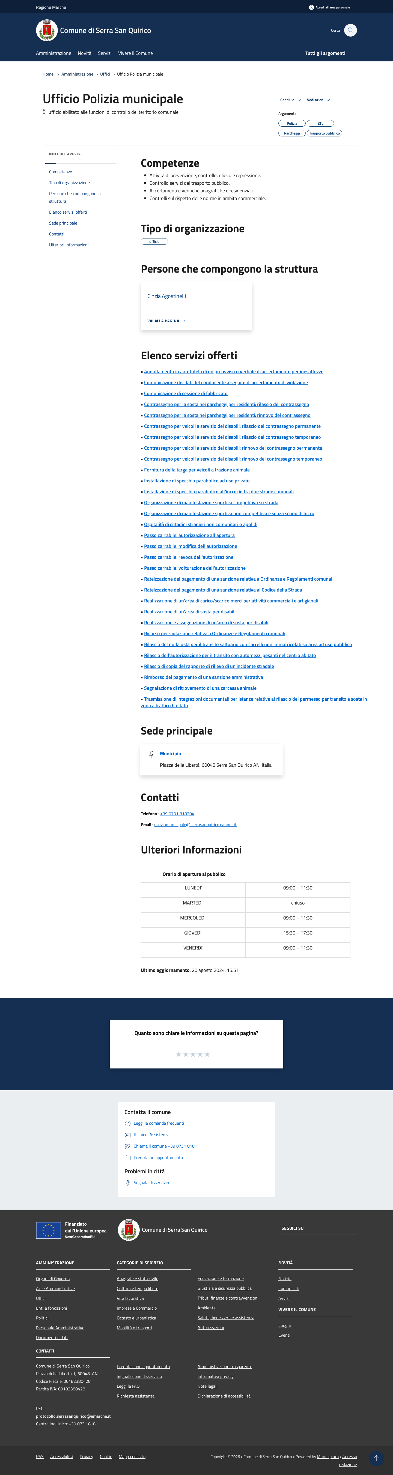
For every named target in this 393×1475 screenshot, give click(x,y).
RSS (40, 1456)
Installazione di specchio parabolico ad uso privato (197, 480)
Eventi (284, 1335)
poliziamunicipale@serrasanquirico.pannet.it (195, 824)
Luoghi (284, 1325)
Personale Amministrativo (60, 1327)
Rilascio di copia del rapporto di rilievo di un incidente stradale (209, 666)
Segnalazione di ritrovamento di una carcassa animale (200, 688)
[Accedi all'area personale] (329, 7)
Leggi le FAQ (128, 1386)
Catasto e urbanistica (136, 1318)
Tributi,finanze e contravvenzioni (228, 1298)
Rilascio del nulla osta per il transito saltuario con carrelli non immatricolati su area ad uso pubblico (248, 644)
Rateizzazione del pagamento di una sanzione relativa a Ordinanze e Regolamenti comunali (239, 579)
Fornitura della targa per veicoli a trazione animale (197, 469)
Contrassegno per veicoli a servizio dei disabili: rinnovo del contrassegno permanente (233, 448)
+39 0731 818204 (177, 813)
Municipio (170, 753)
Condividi (291, 100)
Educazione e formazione (221, 1278)
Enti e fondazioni (51, 1308)
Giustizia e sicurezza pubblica (225, 1288)
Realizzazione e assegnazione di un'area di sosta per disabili (206, 622)
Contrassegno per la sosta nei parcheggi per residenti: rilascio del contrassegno (226, 404)
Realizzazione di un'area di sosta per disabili (190, 611)
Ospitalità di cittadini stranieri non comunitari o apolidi (200, 524)
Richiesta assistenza (135, 1396)
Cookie (106, 1456)
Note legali (208, 1386)
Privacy (86, 1456)
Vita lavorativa (130, 1298)
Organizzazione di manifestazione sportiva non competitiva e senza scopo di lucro (229, 513)
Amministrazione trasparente (225, 1366)
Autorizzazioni (211, 1327)
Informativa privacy (216, 1376)
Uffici (105, 74)
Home (48, 74)
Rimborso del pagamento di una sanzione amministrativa (203, 677)
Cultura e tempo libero (137, 1288)
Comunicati (288, 1288)
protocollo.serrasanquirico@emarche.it (73, 1416)
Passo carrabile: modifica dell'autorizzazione (190, 546)
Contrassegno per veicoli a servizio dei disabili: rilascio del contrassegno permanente (232, 426)
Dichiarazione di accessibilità (224, 1396)
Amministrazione (77, 74)
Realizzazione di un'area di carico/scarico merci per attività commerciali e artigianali (231, 600)
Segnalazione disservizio (139, 1376)
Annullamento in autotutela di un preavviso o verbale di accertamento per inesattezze (233, 371)
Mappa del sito (132, 1456)
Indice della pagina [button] (65, 154)
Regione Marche (51, 7)
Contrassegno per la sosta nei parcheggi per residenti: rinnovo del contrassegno (227, 415)
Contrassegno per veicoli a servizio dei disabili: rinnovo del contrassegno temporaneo (233, 458)
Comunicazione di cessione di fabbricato (186, 393)
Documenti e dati (52, 1337)
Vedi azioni (319, 100)
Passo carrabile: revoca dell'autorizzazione (188, 557)
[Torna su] (376, 1458)
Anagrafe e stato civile (137, 1278)
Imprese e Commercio (137, 1308)
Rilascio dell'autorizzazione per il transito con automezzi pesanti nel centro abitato (230, 655)
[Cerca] (350, 30)
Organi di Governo (53, 1278)
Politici (42, 1318)
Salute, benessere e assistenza (226, 1317)
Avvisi (284, 1298)
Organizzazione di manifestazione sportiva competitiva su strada (211, 502)
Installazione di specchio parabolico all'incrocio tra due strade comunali (219, 491)
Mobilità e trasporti (134, 1327)
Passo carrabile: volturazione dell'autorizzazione (195, 568)
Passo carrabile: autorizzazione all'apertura (189, 535)
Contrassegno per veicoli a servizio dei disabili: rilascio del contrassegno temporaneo (232, 437)
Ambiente (207, 1307)
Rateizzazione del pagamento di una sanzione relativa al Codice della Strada (223, 589)
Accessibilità (61, 1456)
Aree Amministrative (55, 1288)
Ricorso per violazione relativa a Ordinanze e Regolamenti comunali (214, 633)
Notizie (284, 1278)
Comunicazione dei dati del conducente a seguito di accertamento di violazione (226, 382)
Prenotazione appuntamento (143, 1366)
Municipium (328, 1456)
